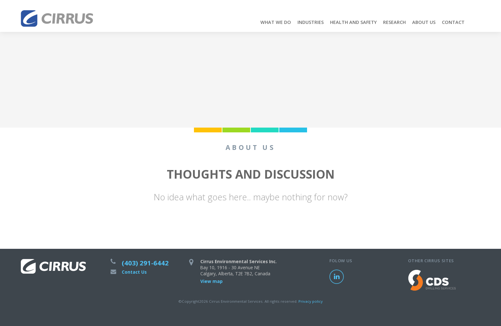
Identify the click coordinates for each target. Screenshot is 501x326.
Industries (310, 22)
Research (394, 22)
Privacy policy (310, 301)
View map (211, 281)
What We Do (275, 22)
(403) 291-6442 (145, 262)
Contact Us (134, 272)
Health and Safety (353, 22)
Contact (453, 22)
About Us (423, 22)
